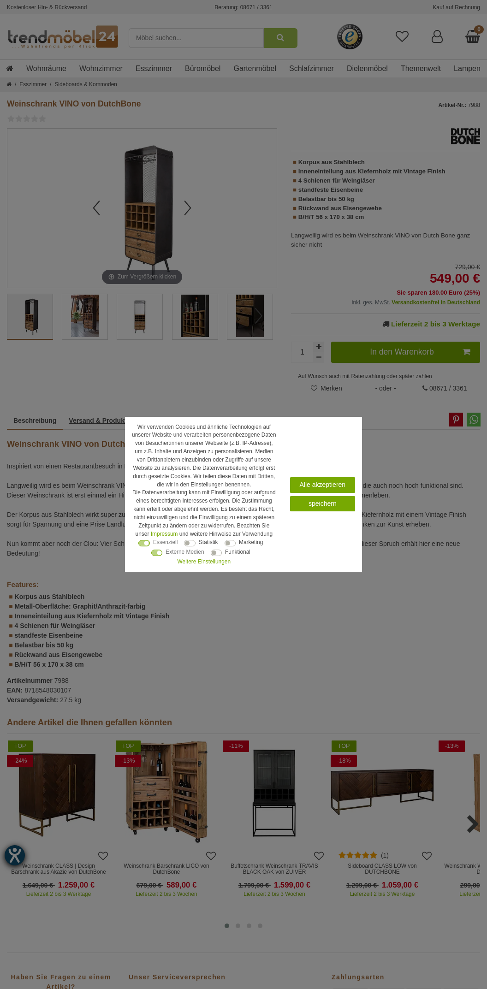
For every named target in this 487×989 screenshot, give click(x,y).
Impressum (164, 534)
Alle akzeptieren (323, 484)
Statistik (208, 542)
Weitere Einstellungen (204, 561)
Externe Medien (185, 552)
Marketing (251, 542)
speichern (323, 503)
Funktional (237, 552)
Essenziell (165, 542)
